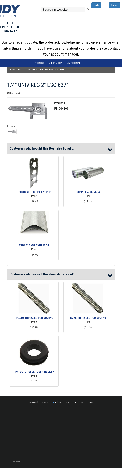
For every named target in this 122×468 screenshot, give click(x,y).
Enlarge (11, 126)
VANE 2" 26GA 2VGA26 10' (34, 245)
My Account (73, 62)
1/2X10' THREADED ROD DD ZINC (34, 318)
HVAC (20, 69)
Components (31, 69)
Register (114, 5)
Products (39, 62)
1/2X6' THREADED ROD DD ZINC (88, 318)
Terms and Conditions (84, 402)
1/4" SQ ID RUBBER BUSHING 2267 (34, 371)
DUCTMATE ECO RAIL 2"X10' (34, 192)
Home (12, 69)
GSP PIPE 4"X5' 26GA (88, 192)
